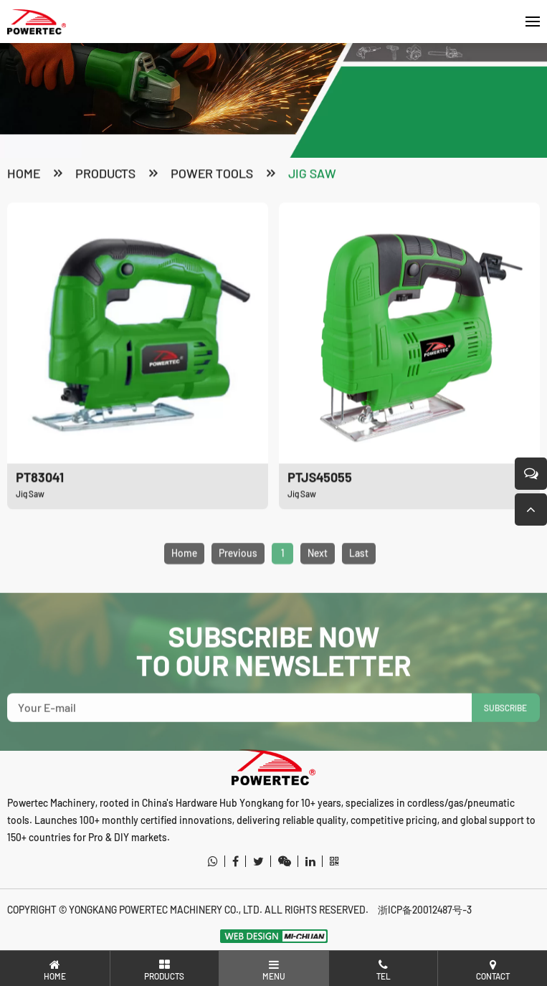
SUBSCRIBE (505, 722)
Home (23, 174)
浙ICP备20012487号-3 (425, 910)
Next (318, 567)
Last (358, 567)
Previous (238, 567)
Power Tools (212, 174)
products (105, 174)
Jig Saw (312, 174)
